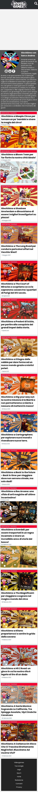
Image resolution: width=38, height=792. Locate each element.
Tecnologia (19, 766)
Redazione (19, 780)
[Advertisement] (19, 28)
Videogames (19, 762)
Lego (19, 769)
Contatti (19, 783)
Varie (19, 776)
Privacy (19, 787)
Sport (19, 773)
